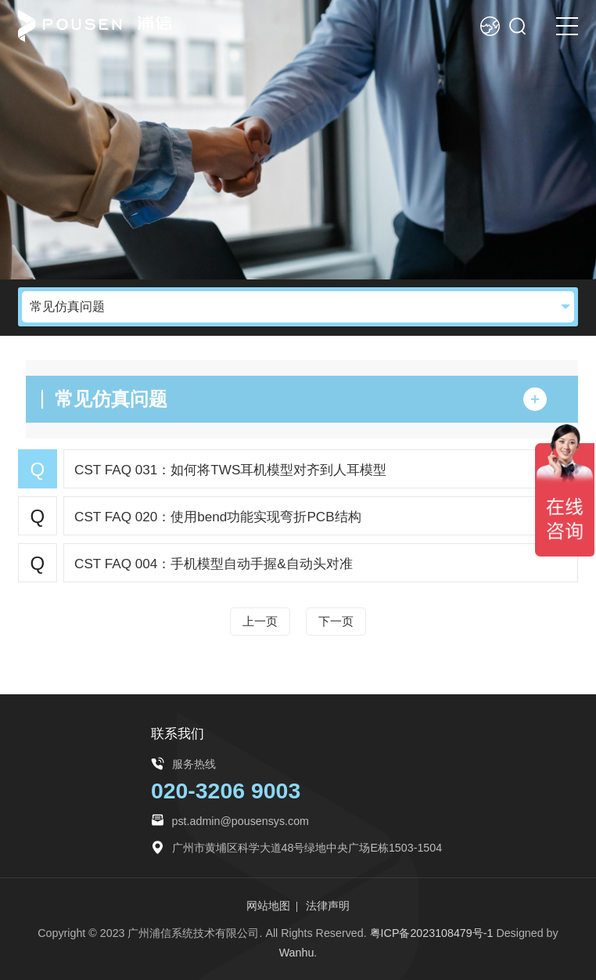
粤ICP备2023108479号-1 (432, 933)
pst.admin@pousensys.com (240, 821)
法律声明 (328, 905)
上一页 (260, 621)
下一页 (336, 621)
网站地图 (268, 905)
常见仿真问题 (67, 306)
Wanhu (296, 952)
